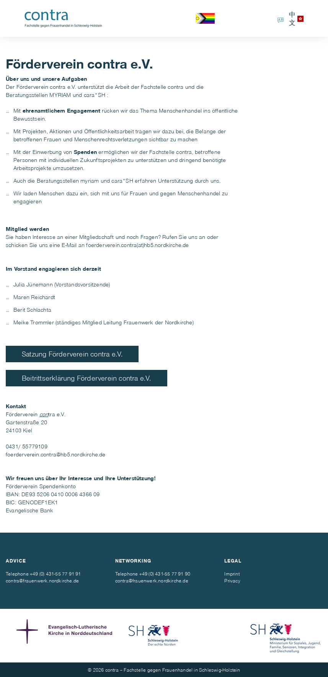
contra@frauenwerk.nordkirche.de (42, 580)
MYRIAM (60, 94)
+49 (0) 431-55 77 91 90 (165, 574)
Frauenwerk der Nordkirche (158, 322)
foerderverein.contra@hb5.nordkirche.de (56, 454)
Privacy (232, 580)
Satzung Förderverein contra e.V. (72, 353)
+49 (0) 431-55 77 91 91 (55, 574)
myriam (89, 180)
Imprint (231, 574)
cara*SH (94, 94)
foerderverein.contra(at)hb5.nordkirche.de (137, 244)
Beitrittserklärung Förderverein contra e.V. (86, 377)
